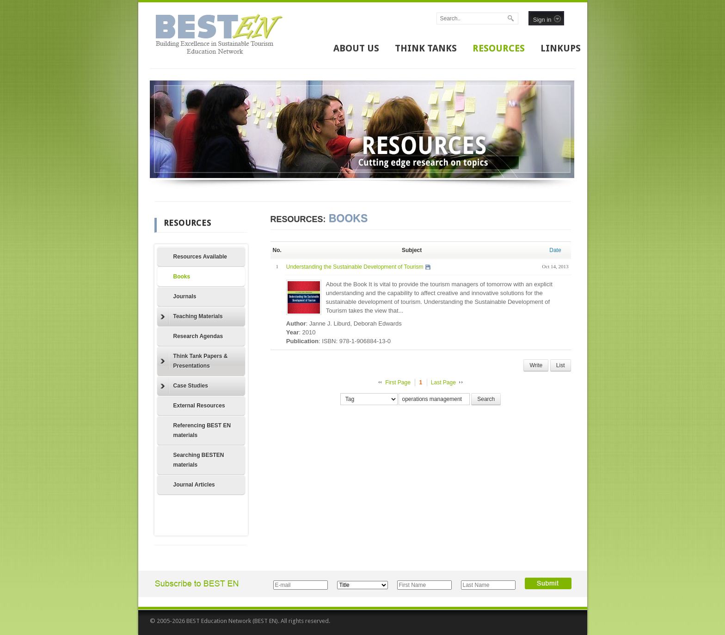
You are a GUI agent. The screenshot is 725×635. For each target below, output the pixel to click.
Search (486, 399)
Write (535, 365)
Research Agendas (198, 336)
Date (555, 250)
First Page (398, 382)
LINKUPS (561, 48)
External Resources (199, 405)
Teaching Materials (191, 317)
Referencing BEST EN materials (202, 430)
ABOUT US (356, 48)
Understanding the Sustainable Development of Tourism (355, 267)
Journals (185, 296)
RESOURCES (499, 48)
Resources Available (200, 256)
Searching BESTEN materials (198, 460)
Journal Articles (194, 484)
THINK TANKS (426, 48)
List (560, 365)
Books (181, 276)
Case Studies (184, 386)
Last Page (443, 382)
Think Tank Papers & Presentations (194, 361)
